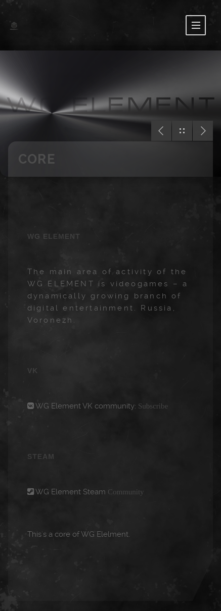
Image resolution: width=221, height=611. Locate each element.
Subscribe (153, 406)
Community (126, 492)
